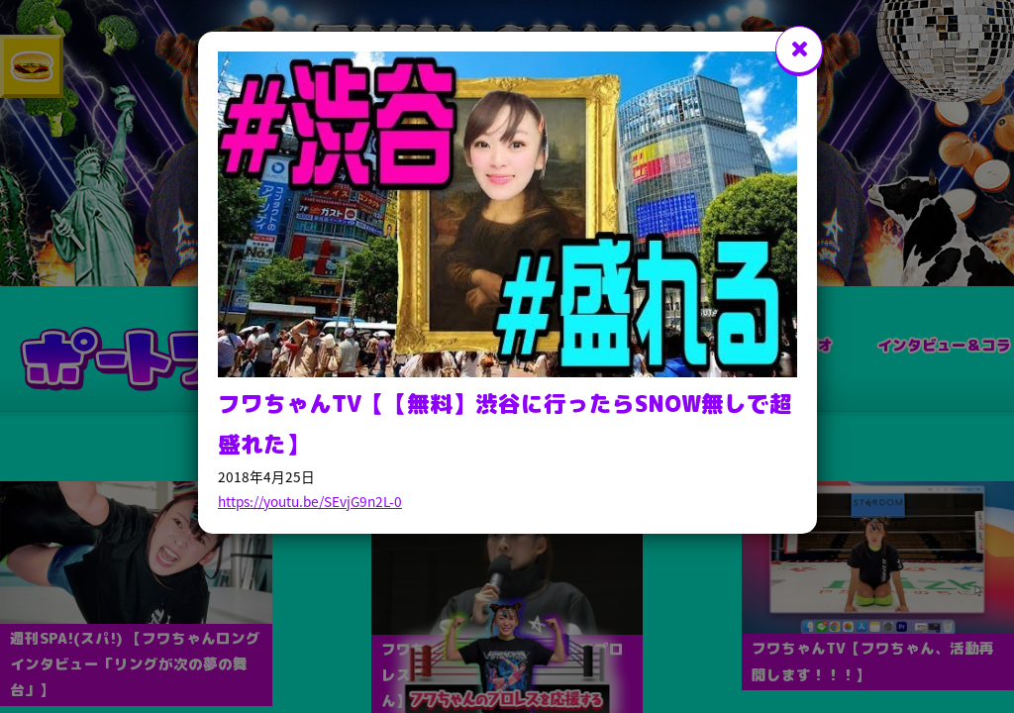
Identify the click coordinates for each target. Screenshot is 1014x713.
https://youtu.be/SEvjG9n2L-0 (310, 501)
